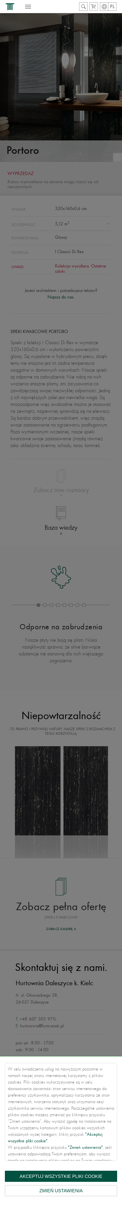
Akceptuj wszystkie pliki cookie (61, 1176)
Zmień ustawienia (61, 1190)
